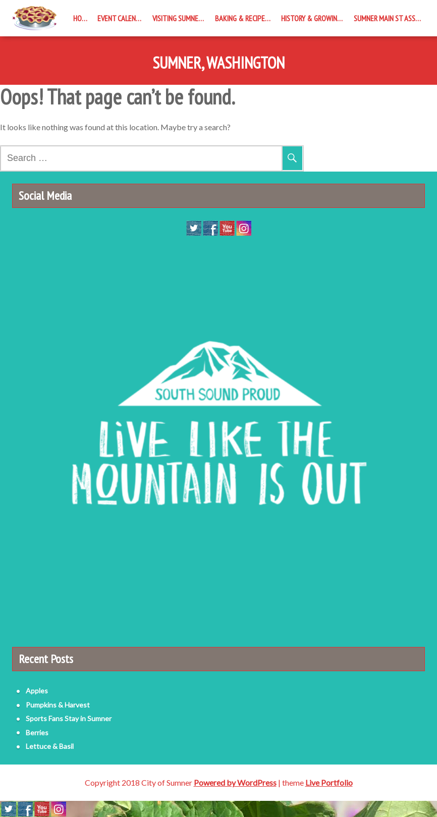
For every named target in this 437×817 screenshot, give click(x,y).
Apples (37, 690)
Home (81, 18)
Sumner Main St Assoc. (389, 18)
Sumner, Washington (218, 63)
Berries (37, 732)
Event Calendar (122, 18)
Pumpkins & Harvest (58, 704)
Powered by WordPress (235, 782)
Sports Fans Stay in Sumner (69, 718)
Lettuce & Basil (50, 746)
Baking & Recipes (241, 18)
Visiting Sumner (177, 18)
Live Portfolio (329, 782)
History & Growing (311, 18)
